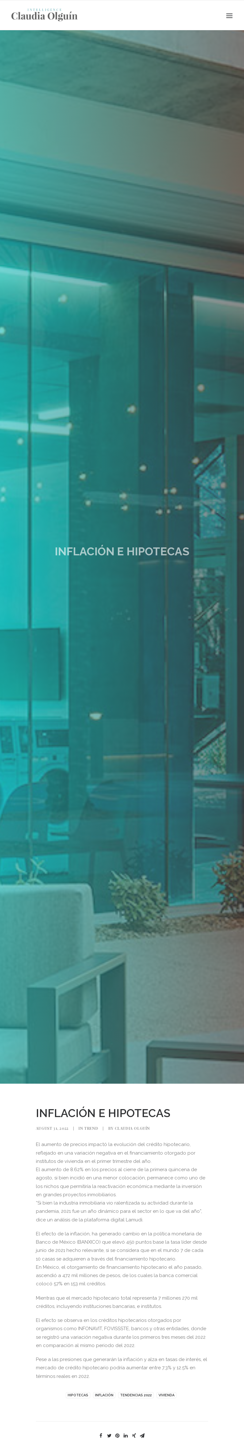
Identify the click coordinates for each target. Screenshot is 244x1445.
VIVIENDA (166, 1395)
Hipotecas (78, 1395)
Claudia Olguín (132, 1128)
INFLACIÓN (104, 1395)
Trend (91, 1128)
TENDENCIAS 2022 (136, 1395)
